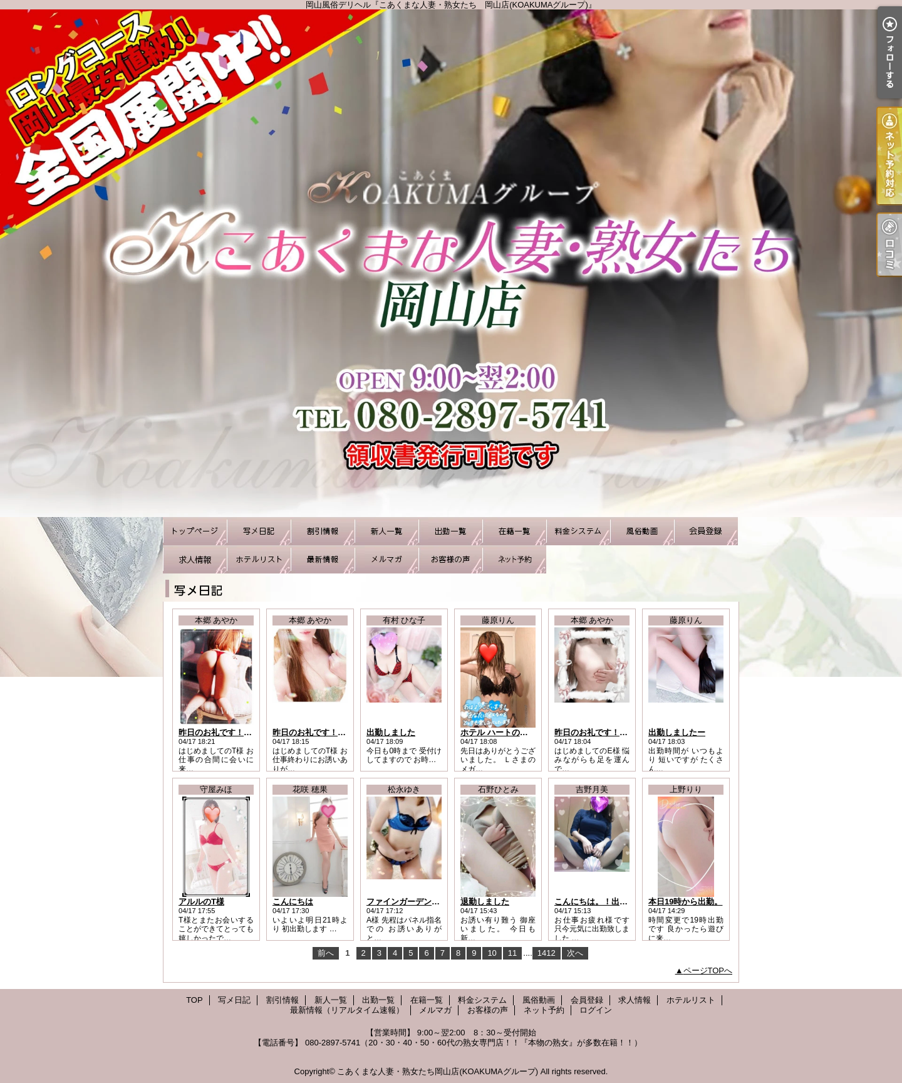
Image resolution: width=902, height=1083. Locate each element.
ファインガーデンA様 (405, 901)
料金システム (578, 531)
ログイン (595, 1010)
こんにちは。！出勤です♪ (601, 901)
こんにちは (292, 901)
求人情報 (195, 559)
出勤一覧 (450, 531)
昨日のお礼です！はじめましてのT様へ (250, 732)
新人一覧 (386, 531)
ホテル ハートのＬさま (502, 732)
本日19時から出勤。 (685, 901)
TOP (195, 531)
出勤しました (390, 732)
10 (491, 953)
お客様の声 (450, 559)
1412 (546, 953)
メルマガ (386, 559)
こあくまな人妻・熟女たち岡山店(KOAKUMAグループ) (437, 1071)
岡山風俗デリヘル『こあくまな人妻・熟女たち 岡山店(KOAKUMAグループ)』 (451, 263)
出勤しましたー (676, 732)
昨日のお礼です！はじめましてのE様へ (626, 732)
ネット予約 (514, 559)
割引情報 (323, 531)
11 (512, 953)
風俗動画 (642, 531)
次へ (575, 953)
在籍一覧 (514, 531)
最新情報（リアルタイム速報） (323, 559)
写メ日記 (259, 531)
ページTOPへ (708, 970)
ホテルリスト (259, 559)
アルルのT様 (201, 901)
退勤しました (484, 901)
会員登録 (706, 531)
